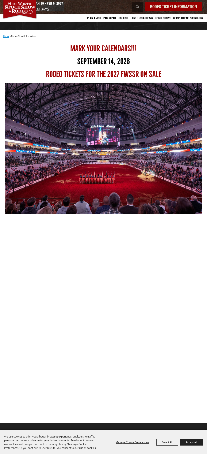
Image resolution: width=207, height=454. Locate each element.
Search (135, 7)
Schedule (124, 18)
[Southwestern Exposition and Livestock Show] (20, 10)
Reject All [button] (167, 442)
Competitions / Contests (188, 18)
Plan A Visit (94, 18)
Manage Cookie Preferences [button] (132, 442)
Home (6, 37)
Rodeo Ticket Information (172, 7)
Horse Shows (163, 18)
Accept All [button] (191, 442)
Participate (109, 18)
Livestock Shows (142, 18)
